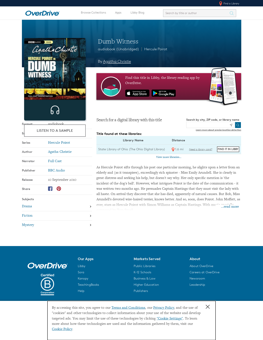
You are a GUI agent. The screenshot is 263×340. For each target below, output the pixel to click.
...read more (230, 207)
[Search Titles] (232, 13)
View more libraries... (168, 157)
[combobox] (196, 13)
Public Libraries (144, 286)
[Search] (238, 125)
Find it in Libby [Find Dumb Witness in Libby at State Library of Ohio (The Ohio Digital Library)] (228, 149)
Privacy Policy (163, 308)
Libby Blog (137, 12)
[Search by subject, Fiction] (57, 243)
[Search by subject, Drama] (57, 234)
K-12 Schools (142, 293)
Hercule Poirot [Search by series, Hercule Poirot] (59, 170)
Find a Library (228, 3)
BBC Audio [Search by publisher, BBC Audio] (56, 198)
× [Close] (207, 307)
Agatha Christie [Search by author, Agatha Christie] (117, 61)
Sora (81, 293)
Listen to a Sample (55, 130)
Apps (118, 12)
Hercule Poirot (155, 49)
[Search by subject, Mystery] (57, 252)
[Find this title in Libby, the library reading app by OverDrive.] (168, 86)
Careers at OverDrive (204, 293)
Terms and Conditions (128, 308)
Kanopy (83, 299)
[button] (103, 279)
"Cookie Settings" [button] (170, 318)
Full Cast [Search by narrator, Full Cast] (55, 189)
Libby (81, 286)
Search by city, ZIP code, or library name (212, 119)
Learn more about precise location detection (218, 130)
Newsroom (197, 299)
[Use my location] (231, 125)
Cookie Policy (62, 329)
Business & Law (144, 299)
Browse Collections (93, 12)
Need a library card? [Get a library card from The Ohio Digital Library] (200, 149)
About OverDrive (201, 286)
